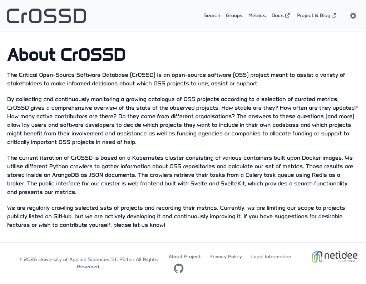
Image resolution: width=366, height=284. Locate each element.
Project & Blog (317, 16)
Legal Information (271, 257)
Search (212, 16)
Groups (234, 16)
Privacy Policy (225, 257)
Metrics (257, 16)
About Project (185, 257)
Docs (281, 16)
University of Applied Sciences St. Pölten (86, 259)
